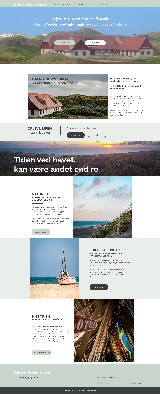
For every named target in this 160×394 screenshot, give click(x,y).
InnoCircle (77, 391)
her (124, 115)
